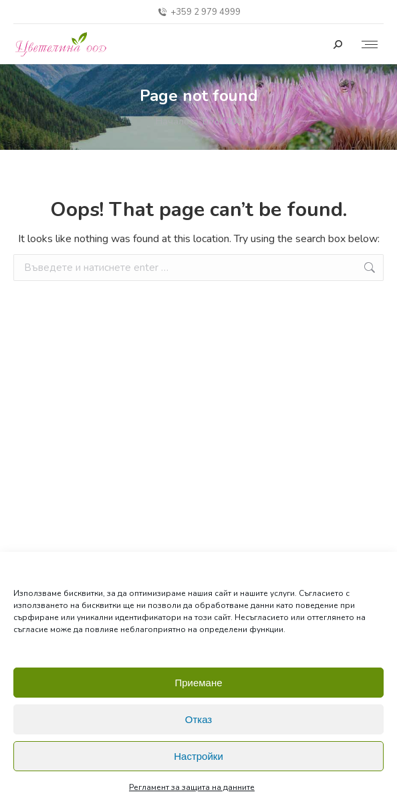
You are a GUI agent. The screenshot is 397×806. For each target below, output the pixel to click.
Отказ (198, 719)
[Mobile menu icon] (370, 44)
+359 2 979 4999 (198, 12)
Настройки (198, 756)
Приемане (198, 682)
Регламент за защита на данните (192, 787)
